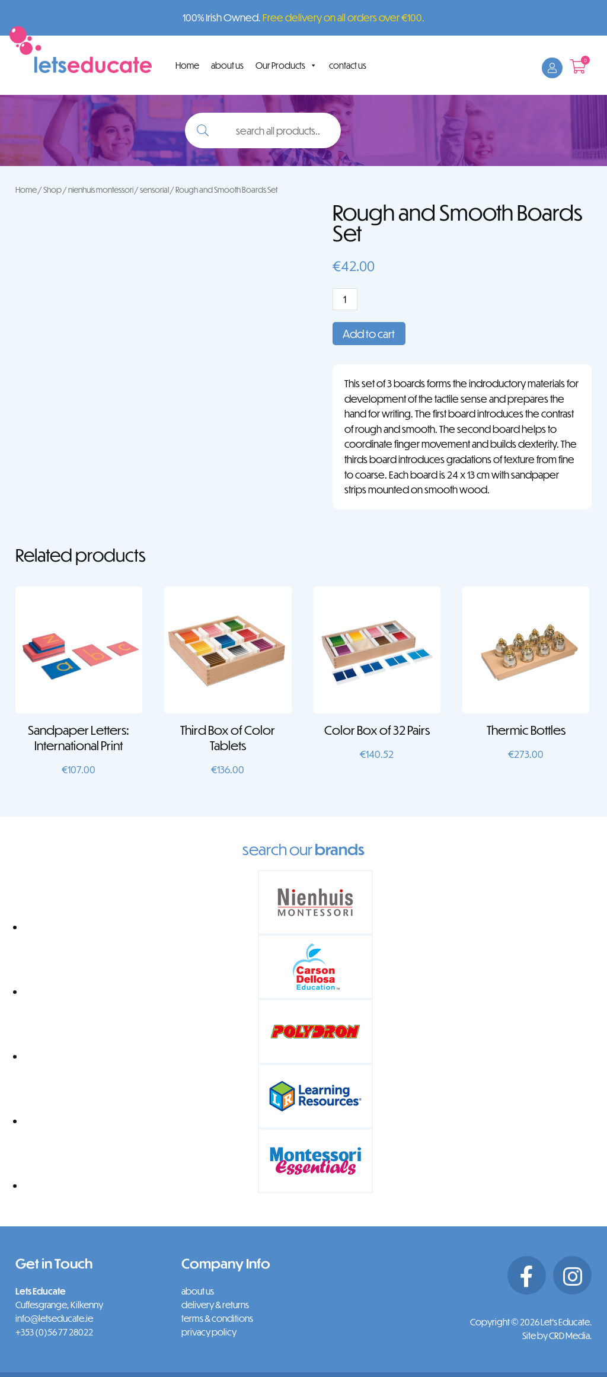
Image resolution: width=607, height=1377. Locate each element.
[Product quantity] (345, 299)
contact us (347, 65)
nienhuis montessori (100, 189)
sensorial (154, 189)
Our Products (286, 65)
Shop (52, 189)
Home (187, 65)
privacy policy (209, 1332)
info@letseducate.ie (54, 1318)
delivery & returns (215, 1304)
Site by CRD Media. (557, 1335)
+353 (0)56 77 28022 (54, 1332)
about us (227, 65)
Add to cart (369, 333)
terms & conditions (217, 1318)
